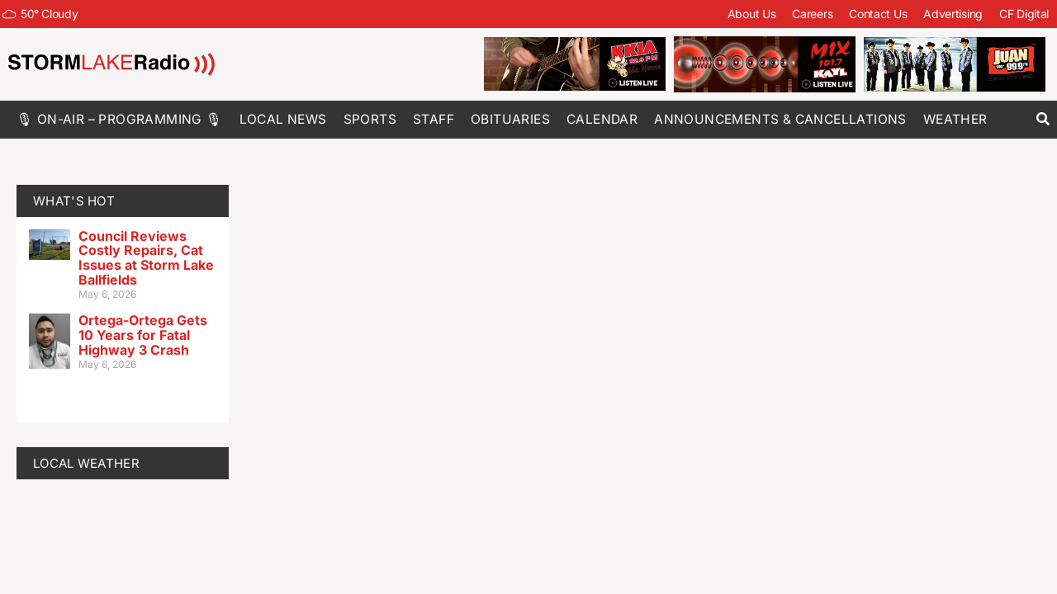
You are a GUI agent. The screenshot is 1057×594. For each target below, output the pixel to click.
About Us (752, 14)
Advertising (953, 14)
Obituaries (510, 119)
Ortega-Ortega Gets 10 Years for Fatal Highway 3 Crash (142, 334)
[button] (1042, 119)
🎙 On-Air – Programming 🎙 (120, 119)
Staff (433, 119)
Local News (283, 119)
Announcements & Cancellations (780, 119)
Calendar (602, 119)
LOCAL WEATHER (86, 463)
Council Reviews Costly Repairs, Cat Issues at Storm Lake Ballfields (146, 258)
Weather (955, 119)
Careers (812, 14)
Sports (370, 119)
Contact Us (878, 14)
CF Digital (1024, 14)
